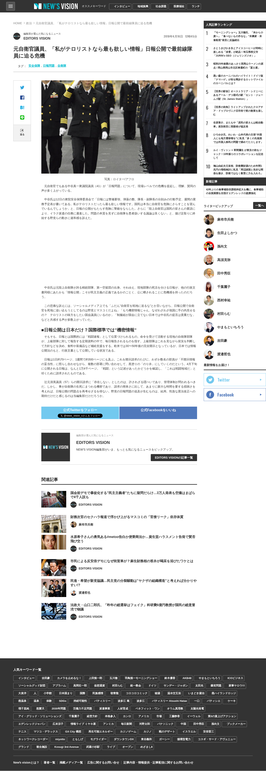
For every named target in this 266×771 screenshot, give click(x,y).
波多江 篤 (123, 700)
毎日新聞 (126, 723)
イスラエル (189, 731)
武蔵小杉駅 (93, 746)
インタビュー (122, 6)
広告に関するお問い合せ (103, 762)
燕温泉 (22, 700)
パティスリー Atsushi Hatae (169, 700)
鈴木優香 (169, 678)
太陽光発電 (197, 708)
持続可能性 (80, 700)
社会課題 (161, 6)
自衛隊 (62, 65)
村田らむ (117, 685)
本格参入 (110, 716)
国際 (82, 693)
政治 (29, 23)
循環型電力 (184, 739)
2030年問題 (59, 708)
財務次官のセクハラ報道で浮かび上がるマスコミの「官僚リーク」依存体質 (126, 529)
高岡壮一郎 (80, 685)
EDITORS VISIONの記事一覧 (174, 457)
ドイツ (152, 685)
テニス (22, 731)
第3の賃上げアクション (222, 716)
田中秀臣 (198, 723)
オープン (127, 746)
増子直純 (23, 708)
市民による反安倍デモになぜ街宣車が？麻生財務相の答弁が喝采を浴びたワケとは (131, 573)
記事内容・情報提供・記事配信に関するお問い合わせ (158, 762)
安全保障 (34, 65)
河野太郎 (144, 723)
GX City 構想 (73, 731)
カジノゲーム (128, 731)
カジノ (147, 731)
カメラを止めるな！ (69, 678)
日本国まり (65, 693)
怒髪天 (40, 708)
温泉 (36, 700)
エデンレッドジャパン (31, 723)
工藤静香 (174, 716)
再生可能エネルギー (100, 731)
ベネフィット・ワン (147, 708)
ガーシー (164, 739)
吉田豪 (46, 678)
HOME (17, 23)
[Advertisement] (122, 253)
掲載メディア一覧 (71, 762)
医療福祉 (179, 6)
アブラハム (59, 685)
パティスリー (102, 700)
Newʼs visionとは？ (26, 762)
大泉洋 (22, 693)
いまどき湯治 (196, 693)
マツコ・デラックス (46, 731)
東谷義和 (146, 739)
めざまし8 (146, 746)
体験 (49, 700)
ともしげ (77, 739)
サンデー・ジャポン (176, 685)
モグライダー (98, 739)
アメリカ (143, 716)
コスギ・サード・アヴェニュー (217, 739)
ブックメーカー (236, 723)
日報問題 (49, 65)
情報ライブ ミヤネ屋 (83, 723)
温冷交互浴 (174, 693)
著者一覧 (49, 762)
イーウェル (194, 716)
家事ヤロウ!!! (237, 685)
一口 (197, 700)
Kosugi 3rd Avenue (66, 746)
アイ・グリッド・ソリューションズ (39, 716)
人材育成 (122, 708)
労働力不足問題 (82, 708)
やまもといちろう (209, 678)
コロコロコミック (136, 693)
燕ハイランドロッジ (224, 693)
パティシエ (213, 700)
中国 (183, 723)
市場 (159, 716)
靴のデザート (167, 731)
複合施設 (41, 746)
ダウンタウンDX (124, 739)
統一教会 (135, 685)
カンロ (127, 716)
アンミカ (108, 723)
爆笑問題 (216, 685)
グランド (23, 746)
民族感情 (97, 693)
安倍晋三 (208, 731)
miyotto (60, 739)
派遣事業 (104, 708)
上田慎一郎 (95, 678)
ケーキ (232, 700)
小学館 (48, 693)
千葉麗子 (74, 716)
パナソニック (165, 723)
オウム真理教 (175, 708)
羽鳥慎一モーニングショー (141, 678)
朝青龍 (114, 693)
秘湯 (157, 693)
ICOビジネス (235, 678)
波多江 (141, 700)
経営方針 (92, 716)
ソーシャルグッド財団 (31, 685)
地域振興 (142, 6)
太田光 (199, 685)
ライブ (111, 746)
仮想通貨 (99, 685)
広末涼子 (58, 723)
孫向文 (215, 723)
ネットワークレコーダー (33, 739)
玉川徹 (113, 678)
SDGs (62, 700)
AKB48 (187, 678)
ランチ (196, 6)
